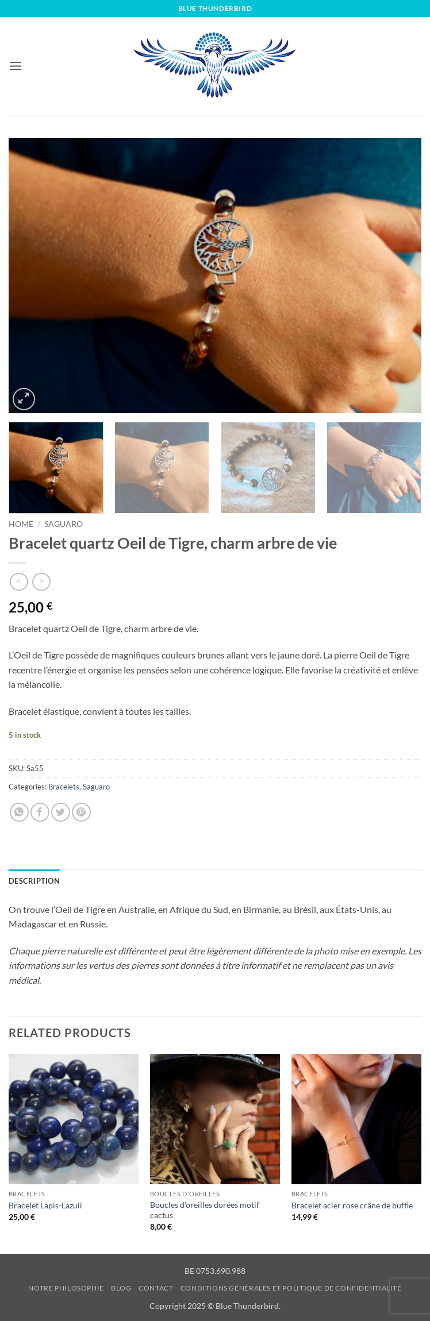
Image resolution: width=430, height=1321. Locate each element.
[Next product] (19, 582)
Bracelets (63, 786)
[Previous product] (41, 582)
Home (21, 524)
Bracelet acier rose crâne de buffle (352, 1205)
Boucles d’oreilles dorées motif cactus (204, 1210)
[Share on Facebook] (39, 812)
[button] (15, 66)
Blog (121, 1288)
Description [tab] (34, 880)
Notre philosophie (65, 1288)
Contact (156, 1288)
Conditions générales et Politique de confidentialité (291, 1288)
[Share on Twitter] (60, 812)
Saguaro (63, 524)
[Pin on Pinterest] (81, 812)
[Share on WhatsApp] (19, 812)
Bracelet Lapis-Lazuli (45, 1205)
